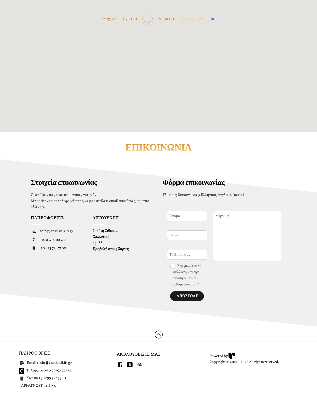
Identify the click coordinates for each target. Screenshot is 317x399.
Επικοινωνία (192, 19)
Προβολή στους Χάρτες (111, 249)
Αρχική (110, 19)
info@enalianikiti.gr (56, 231)
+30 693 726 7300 (52, 248)
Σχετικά (130, 19)
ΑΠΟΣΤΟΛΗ (188, 296)
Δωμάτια (165, 19)
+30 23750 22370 (52, 239)
